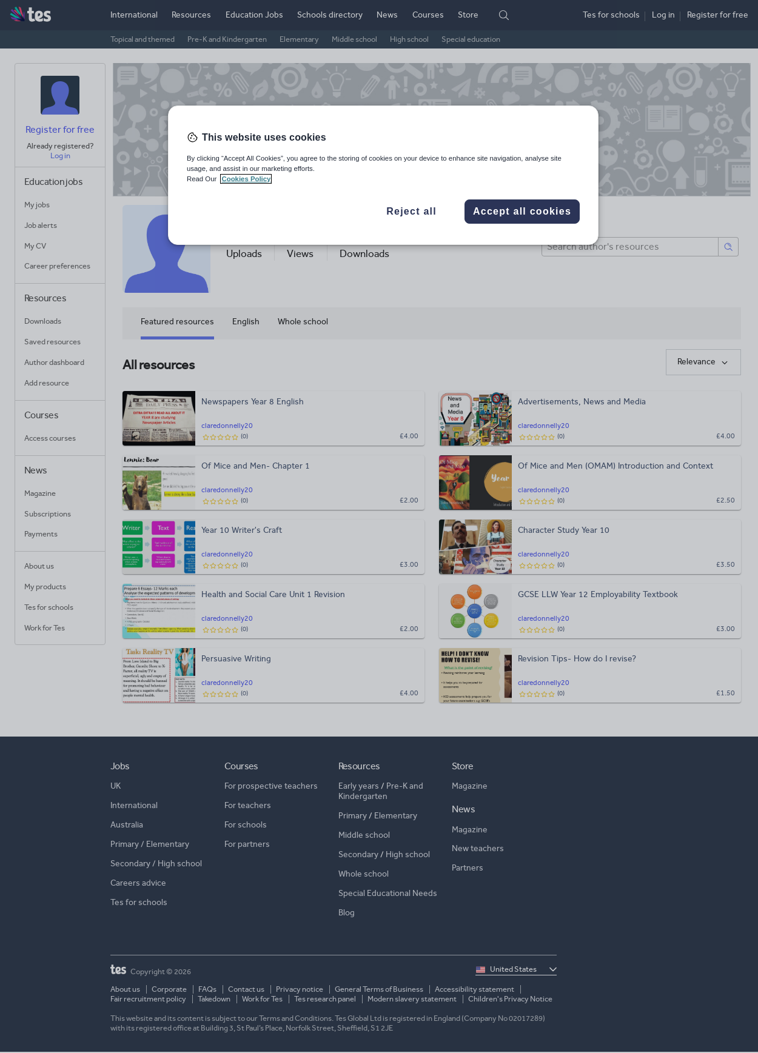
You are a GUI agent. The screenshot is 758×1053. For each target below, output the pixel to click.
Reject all (411, 211)
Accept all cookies (522, 211)
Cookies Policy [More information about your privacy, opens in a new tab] (245, 178)
